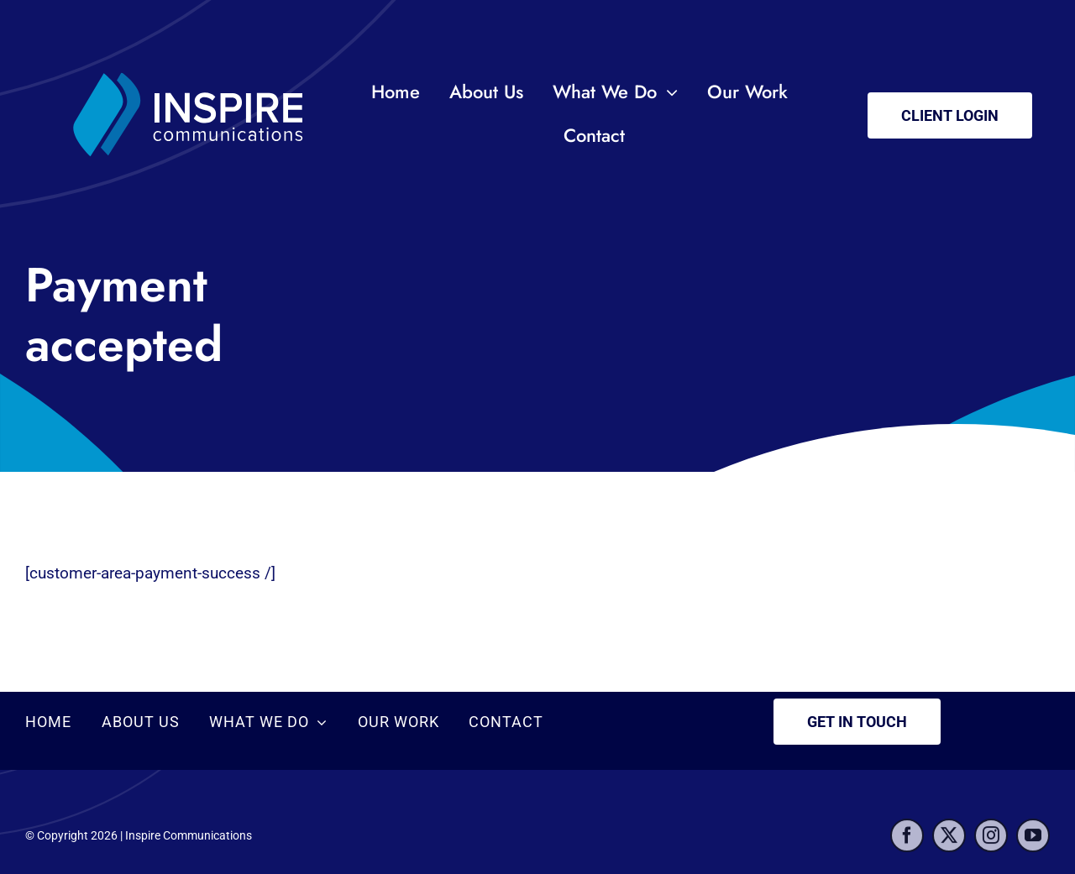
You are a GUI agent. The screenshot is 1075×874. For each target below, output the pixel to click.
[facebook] (907, 840)
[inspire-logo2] (191, 58)
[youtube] (1033, 840)
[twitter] (949, 840)
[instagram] (991, 840)
